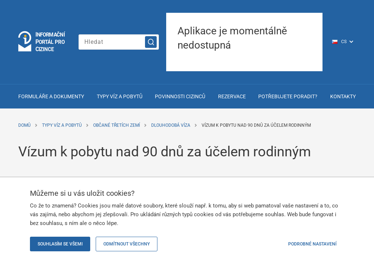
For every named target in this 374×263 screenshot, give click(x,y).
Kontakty (343, 96)
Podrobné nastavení (312, 244)
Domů (24, 125)
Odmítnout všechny (126, 244)
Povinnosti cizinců (180, 96)
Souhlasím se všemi (60, 244)
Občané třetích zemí (116, 125)
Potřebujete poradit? (287, 96)
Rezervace (232, 96)
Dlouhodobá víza (170, 125)
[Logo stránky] (42, 42)
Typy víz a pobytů (119, 96)
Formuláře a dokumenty (51, 96)
